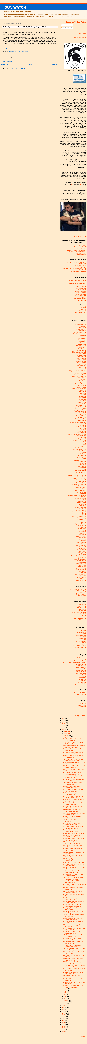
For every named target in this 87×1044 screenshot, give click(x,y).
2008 (63, 1024)
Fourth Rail (82, 413)
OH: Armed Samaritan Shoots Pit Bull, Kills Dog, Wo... (73, 935)
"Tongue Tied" (81, 245)
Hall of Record (81, 432)
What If (83, 572)
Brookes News (81, 632)
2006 (63, 1028)
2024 (63, 722)
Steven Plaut (82, 705)
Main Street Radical (80, 470)
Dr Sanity (83, 394)
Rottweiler (83, 533)
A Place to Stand (81, 694)
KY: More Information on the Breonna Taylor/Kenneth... (74, 749)
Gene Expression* (80, 419)
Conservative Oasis (80, 373)
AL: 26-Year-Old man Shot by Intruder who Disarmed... (72, 939)
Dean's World (82, 385)
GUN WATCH (15, 7)
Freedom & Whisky (80, 693)
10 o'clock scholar (80, 324)
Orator (84, 499)
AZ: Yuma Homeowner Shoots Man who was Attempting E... (73, 827)
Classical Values (81, 361)
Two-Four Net (81, 557)
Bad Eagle (82, 337)
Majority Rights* (81, 671)
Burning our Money (80, 661)
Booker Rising (81, 350)
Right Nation (82, 525)
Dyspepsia (82, 399)
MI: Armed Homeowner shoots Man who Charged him (73, 912)
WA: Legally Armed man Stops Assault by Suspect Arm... (72, 773)
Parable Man (82, 504)
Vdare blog (82, 562)
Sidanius (83, 309)
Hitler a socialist (81, 292)
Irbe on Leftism (81, 300)
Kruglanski (82, 311)
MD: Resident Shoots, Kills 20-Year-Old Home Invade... (74, 868)
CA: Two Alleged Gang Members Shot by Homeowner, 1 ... (73, 796)
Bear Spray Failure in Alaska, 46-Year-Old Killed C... (73, 908)
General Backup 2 (80, 270)
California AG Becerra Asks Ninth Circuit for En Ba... (73, 959)
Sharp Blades (82, 537)
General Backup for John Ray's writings (74, 268)
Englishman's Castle (79, 684)
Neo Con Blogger (80, 490)
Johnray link (82, 263)
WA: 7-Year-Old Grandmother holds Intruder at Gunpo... (73, 780)
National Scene (81, 489)
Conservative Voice (80, 375)
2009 (63, 1022)
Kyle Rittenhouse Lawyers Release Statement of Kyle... (73, 898)
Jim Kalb (83, 452)
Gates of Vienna (81, 416)
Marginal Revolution (80, 618)
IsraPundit (83, 703)
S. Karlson (82, 615)
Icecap (84, 443)
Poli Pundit (82, 509)
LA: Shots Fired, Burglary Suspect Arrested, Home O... (73, 875)
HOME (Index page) (80, 37)
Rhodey (83, 522)
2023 (63, 724)
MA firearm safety (80, 472)
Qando (84, 513)
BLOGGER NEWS (80, 346)
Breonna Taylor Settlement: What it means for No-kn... (73, 800)
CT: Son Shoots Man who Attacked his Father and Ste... (73, 753)
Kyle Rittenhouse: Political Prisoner (73, 833)
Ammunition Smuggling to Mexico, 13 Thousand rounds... (74, 776)
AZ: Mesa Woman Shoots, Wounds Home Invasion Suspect (73, 759)
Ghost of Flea (82, 420)
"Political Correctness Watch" (77, 251)
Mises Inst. (82, 620)
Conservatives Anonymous (78, 376)
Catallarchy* (82, 359)
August (66, 989)
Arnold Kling (82, 606)
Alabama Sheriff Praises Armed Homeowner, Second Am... (72, 871)
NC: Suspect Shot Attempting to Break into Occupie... (72, 846)
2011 (63, 1018)
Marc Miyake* (81, 595)
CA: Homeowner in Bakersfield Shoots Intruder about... (72, 976)
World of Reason (81, 580)
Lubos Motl (82, 467)
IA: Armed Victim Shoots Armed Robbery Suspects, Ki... (72, 849)
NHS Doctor (82, 674)
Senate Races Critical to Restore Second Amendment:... (73, 756)
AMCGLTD (82, 327)
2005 (63, 1030)
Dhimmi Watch (81, 387)
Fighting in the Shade (79, 410)
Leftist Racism (81, 289)
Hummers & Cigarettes (79, 440)
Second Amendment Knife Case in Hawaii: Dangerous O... (73, 852)
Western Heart (81, 254)
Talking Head (82, 553)
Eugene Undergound (79, 407)
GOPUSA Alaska (81, 425)
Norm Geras (82, 665)
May (65, 994)
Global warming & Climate (78, 422)
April (65, 996)
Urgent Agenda (81, 560)
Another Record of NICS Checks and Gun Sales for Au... (74, 881)
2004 (63, 1031)
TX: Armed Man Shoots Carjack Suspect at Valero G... (72, 803)
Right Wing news (81, 528)
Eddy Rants (82, 400)
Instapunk (83, 446)
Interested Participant (79, 449)
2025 (63, 720)
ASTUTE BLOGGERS (79, 333)
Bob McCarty (82, 349)
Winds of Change (80, 577)
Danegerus (82, 382)
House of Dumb (81, 667)
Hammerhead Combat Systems (76, 434)
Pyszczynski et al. (80, 312)
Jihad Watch (82, 451)
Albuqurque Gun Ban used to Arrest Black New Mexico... (73, 839)
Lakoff (84, 306)
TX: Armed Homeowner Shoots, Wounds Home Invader (72, 830)
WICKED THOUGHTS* (79, 574)
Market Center (81, 477)
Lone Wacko (82, 466)
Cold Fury (83, 369)
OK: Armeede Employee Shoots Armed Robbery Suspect (72, 810)
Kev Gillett (83, 636)
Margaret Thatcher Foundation (77, 475)
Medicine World (81, 480)
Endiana (83, 404)
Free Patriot (82, 414)
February (66, 1000)
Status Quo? (82, 297)
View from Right (81, 563)
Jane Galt (83, 614)
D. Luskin (83, 617)
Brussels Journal (81, 355)
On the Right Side (80, 498)
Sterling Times (81, 682)
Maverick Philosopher (79, 478)
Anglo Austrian (81, 658)
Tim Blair (83, 644)
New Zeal (83, 493)
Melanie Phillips (81, 673)
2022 (63, 726)
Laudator (83, 464)
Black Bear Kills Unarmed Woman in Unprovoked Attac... (74, 972)
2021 (63, 727)
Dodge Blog (82, 391)
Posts (63, 25)
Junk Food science (80, 454)
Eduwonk (83, 592)
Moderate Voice (81, 483)
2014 (63, 1013)
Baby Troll (83, 335)
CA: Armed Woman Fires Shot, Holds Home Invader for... (74, 928)
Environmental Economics (78, 612)
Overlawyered (81, 502)
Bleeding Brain (81, 344)
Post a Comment (7, 61)
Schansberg (82, 534)
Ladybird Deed (81, 461)
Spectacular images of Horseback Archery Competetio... (73, 986)
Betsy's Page (82, 340)
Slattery (83, 642)
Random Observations (79, 516)
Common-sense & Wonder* (77, 370)
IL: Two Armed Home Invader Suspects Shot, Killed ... (72, 786)
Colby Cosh (82, 367)
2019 (63, 1004)
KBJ (84, 458)
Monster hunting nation (79, 484)
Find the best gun (80, 411)
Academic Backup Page (78, 267)
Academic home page (79, 265)
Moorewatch (82, 486)
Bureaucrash (82, 356)
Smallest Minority (80, 545)
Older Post (54, 64)
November (67, 733)
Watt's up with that (80, 568)
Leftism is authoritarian (79, 298)
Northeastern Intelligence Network (75, 495)
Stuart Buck (82, 551)
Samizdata (82, 679)
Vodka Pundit (82, 566)
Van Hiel (83, 308)
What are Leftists (81, 294)
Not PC (83, 496)
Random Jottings (81, 519)
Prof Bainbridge (81, 510)
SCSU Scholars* (81, 536)
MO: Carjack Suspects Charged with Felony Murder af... (74, 902)
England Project (81, 664)
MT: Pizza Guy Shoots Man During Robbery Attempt (73, 864)
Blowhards (82, 347)
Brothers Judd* (81, 353)
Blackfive (83, 343)
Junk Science (82, 455)
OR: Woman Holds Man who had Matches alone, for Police (73, 842)
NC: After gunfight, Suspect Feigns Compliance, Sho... (73, 859)
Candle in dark (81, 358)
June (65, 992)
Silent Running (81, 544)
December (67, 731)
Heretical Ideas (81, 435)
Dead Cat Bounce (80, 384)
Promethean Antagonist (79, 512)
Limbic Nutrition (81, 670)
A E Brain (83, 630)
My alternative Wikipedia (78, 271)
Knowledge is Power (79, 460)
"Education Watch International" (76, 250)
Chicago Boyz (81, 607)
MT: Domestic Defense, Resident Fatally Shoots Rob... (73, 790)
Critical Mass (82, 378)
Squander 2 (82, 547)
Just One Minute (81, 457)
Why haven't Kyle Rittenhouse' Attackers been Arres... (72, 945)
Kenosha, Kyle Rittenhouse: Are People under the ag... (72, 918)
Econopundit (82, 611)
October (66, 735)
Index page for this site (79, 236)
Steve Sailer (82, 548)
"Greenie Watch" (81, 253)
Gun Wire (83, 429)
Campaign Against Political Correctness (74, 662)
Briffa (84, 659)
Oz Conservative (81, 641)
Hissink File (82, 638)
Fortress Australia (80, 635)
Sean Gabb (82, 681)
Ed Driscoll (82, 397)
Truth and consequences (78, 556)
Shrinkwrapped (81, 542)
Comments (65, 27)
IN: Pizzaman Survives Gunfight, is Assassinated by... (73, 962)
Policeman (82, 677)
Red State (83, 521)
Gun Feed (83, 428)
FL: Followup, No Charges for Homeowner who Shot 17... (72, 905)
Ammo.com (82, 330)
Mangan (83, 474)
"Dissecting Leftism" (80, 247)
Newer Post (4, 64)
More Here (6, 49)
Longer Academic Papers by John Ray (74, 262)
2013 (63, 1015)
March (66, 998)
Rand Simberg (81, 518)
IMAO (84, 442)
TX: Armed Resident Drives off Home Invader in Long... (74, 949)
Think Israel (82, 706)
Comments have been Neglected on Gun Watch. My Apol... (74, 746)
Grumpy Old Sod (81, 426)
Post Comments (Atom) (18, 68)
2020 (63, 729)
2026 (63, 718)
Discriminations (81, 390)
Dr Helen (83, 393)
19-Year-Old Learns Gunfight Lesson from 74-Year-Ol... (74, 966)
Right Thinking (81, 527)
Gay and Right (81, 417)
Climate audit (82, 364)
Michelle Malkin (81, 481)
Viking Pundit (82, 565)
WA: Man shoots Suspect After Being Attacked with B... (74, 813)
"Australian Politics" (80, 248)
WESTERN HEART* (79, 646)
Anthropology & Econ (79, 332)
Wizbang (83, 579)
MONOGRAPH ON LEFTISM (77, 280)
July (65, 991)
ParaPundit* (82, 505)
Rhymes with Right (80, 524)
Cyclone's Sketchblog (79, 647)
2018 (63, 1005)
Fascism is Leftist (80, 291)
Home (30, 64)
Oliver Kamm (82, 676)
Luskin (84, 469)
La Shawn (83, 463)
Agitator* (83, 326)
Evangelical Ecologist (79, 408)
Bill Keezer (82, 341)
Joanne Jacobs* (81, 594)
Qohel (84, 515)
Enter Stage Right (80, 405)
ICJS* (84, 639)
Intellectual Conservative (78, 448)
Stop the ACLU (81, 550)
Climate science (81, 365)
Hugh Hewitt (82, 439)
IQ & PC (83, 668)
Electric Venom (81, 402)
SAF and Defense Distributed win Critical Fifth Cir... (73, 888)
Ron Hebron (82, 531)
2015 (63, 1011)
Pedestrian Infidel (80, 507)
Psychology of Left (80, 295)
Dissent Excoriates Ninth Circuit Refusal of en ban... (72, 807)
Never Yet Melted (80, 492)
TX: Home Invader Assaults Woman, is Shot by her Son (74, 915)
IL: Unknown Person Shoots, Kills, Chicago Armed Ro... (73, 942)
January (66, 1002)
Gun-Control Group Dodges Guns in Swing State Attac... (74, 739)
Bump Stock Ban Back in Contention (74, 862)
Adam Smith (82, 604)
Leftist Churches (81, 288)
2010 (63, 1020)
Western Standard (80, 569)
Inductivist (83, 445)
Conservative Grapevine (78, 372)
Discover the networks (79, 388)
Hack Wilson (82, 431)
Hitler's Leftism (81, 437)
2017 (63, 1007)
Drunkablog (82, 396)
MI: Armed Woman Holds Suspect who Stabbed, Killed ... (73, 836)
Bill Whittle (82, 571)
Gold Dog (83, 423)
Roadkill (83, 530)
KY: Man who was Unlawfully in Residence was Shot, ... (72, 824)
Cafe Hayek (82, 609)
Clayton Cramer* (81, 362)
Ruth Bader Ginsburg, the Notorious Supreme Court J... (74, 793)
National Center (81, 487)
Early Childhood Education (78, 589)
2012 (63, 1017)
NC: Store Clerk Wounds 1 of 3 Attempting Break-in (72, 932)
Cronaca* (83, 379)
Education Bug (81, 591)
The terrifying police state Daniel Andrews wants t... (72, 783)
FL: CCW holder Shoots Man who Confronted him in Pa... (73, 891)
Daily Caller (82, 381)
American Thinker (80, 329)
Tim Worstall (82, 554)
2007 (63, 1026)
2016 (63, 1009)
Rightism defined (81, 286)
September (67, 737)
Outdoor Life (82, 501)
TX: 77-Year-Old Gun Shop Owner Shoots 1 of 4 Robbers (73, 878)
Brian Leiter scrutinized (79, 352)
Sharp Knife (82, 539)
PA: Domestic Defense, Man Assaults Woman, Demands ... (74, 766)
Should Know (82, 540)
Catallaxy (83, 633)
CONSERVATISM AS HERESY (76, 283)
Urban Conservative (80, 559)
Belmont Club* (81, 338)
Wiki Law (83, 575)
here (72, 184)
